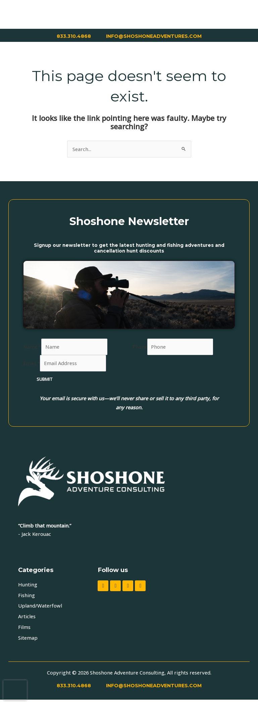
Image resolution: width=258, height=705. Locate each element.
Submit (45, 379)
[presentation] (15, 690)
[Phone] (180, 347)
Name (32, 346)
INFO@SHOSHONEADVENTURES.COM (154, 36)
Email (31, 363)
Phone (140, 346)
